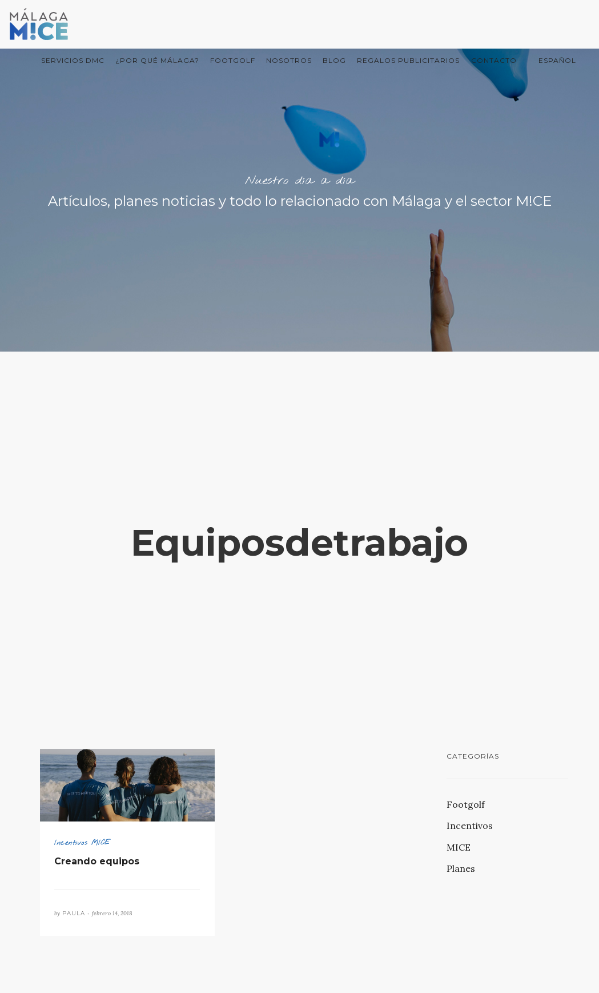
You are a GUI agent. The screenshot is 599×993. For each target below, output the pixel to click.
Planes (461, 868)
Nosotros (289, 60)
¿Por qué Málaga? (157, 60)
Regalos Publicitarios (408, 60)
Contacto (494, 60)
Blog (334, 60)
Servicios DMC (72, 60)
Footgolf (466, 804)
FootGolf (232, 60)
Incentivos (470, 825)
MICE (459, 847)
